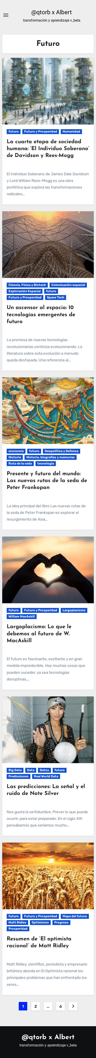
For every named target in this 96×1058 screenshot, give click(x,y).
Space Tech (55, 297)
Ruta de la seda (20, 463)
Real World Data (46, 776)
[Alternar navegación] (5, 15)
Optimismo (40, 922)
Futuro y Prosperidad (40, 131)
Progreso (61, 922)
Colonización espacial (68, 285)
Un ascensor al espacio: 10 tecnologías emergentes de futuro (41, 314)
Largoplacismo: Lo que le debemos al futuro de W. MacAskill (39, 633)
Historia (14, 457)
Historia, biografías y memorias (50, 457)
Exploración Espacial (24, 291)
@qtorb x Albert (51, 12)
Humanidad (71, 131)
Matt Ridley (17, 922)
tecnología (45, 463)
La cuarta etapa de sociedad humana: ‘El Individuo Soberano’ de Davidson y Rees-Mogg (48, 148)
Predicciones (18, 776)
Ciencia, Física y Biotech (27, 285)
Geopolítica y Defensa (61, 451)
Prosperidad (17, 929)
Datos (44, 770)
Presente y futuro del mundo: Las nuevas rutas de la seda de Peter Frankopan (47, 480)
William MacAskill (21, 616)
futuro (13, 131)
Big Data (15, 770)
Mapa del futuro (75, 916)
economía (16, 451)
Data (30, 770)
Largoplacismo (74, 610)
